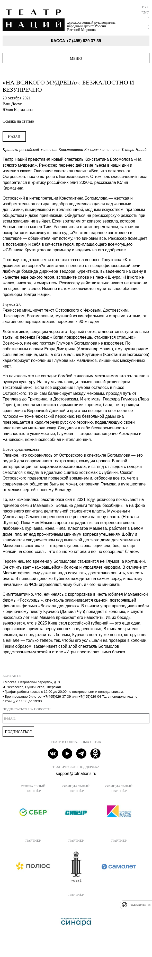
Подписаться (18, 732)
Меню (76, 58)
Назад (14, 137)
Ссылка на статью (18, 121)
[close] (149, 905)
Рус (145, 7)
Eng (145, 12)
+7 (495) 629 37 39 (83, 41)
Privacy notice (138, 904)
